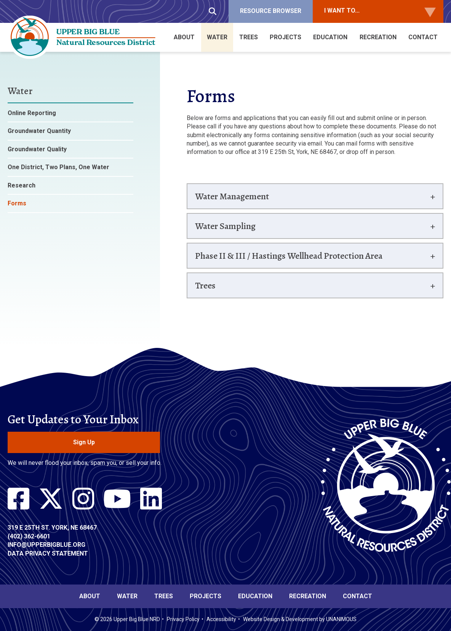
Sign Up (84, 442)
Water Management (232, 196)
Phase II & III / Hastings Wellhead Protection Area (288, 256)
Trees (205, 285)
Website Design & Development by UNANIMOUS (300, 619)
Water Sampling (225, 226)
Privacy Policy (183, 619)
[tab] (315, 196)
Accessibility (221, 619)
